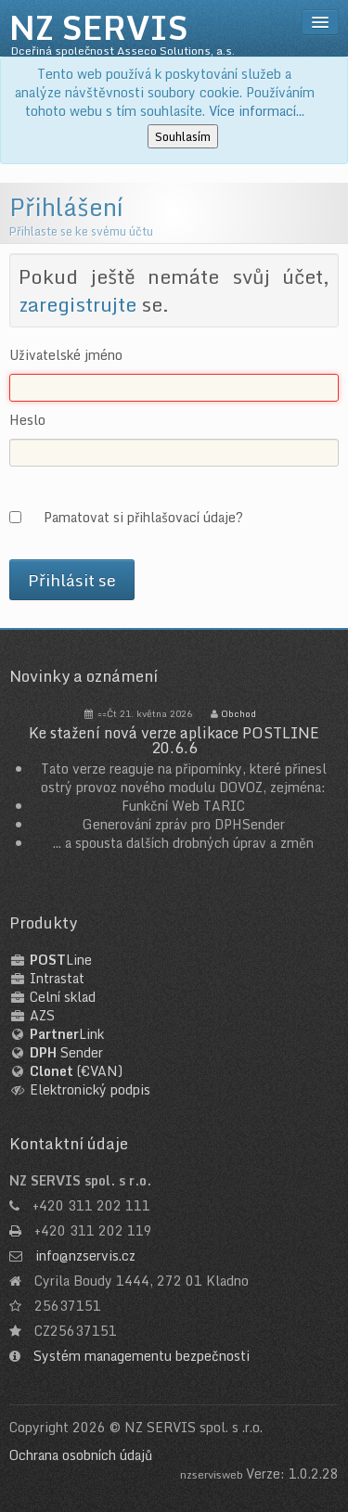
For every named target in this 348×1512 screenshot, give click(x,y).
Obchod (238, 713)
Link (67, 1033)
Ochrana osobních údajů (80, 1455)
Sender (66, 1052)
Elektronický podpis (90, 1089)
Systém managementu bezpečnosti (141, 1355)
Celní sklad (63, 996)
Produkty (43, 922)
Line (61, 959)
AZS (42, 1015)
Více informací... (256, 111)
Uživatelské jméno (65, 355)
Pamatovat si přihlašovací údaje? (143, 516)
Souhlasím (183, 136)
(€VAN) (76, 1071)
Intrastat (57, 978)
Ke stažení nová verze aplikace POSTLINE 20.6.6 (174, 740)
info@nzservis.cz (85, 1255)
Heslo (27, 420)
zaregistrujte (77, 304)
